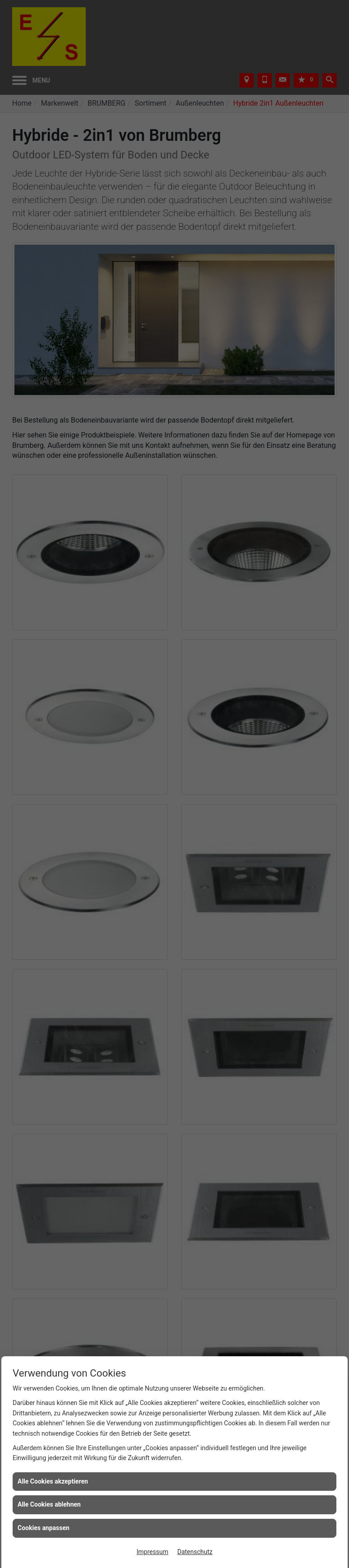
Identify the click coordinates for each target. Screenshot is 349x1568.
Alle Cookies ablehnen (49, 1504)
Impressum (152, 1551)
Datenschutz (194, 1551)
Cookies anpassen (43, 1527)
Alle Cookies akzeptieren (53, 1481)
